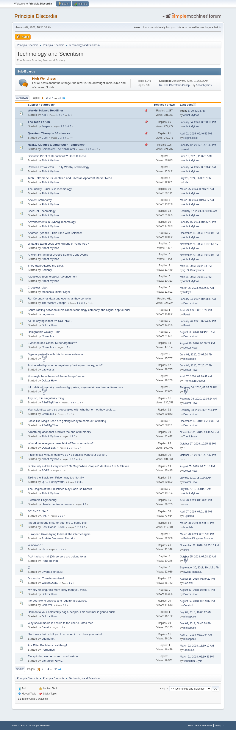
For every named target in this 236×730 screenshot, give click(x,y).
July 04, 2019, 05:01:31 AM (195, 489)
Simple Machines (41, 725)
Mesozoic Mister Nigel (56, 291)
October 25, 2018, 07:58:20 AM (198, 556)
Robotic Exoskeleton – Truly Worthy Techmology (58, 167)
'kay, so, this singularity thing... (47, 398)
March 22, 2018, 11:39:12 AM (197, 645)
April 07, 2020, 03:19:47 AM (196, 376)
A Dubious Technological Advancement (52, 276)
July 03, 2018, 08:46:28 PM (195, 623)
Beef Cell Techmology (42, 211)
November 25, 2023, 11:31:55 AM (199, 243)
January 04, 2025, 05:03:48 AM (198, 167)
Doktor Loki (49, 447)
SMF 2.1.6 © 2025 (21, 725)
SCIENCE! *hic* (38, 511)
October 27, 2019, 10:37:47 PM (198, 455)
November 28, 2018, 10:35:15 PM (199, 545)
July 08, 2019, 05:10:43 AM (195, 477)
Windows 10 (36, 545)
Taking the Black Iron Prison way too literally (56, 477)
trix (43, 549)
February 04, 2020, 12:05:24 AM (198, 398)
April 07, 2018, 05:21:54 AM (196, 634)
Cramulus (48, 336)
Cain (44, 137)
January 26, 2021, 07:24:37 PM (198, 321)
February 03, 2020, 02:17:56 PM (198, 410)
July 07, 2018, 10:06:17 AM (195, 612)
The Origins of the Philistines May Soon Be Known (60, 489)
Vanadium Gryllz (52, 660)
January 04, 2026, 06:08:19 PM (198, 122)
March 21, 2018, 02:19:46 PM (197, 656)
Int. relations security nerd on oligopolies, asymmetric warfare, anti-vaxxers (75, 387)
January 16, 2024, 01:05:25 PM (198, 222)
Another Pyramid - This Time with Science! (55, 233)
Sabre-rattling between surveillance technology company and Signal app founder (79, 310)
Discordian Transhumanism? (46, 578)
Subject (33, 104)
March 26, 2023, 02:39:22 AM (197, 287)
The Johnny (190, 436)
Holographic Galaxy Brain (44, 331)
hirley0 (187, 292)
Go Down (22, 98)
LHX (185, 182)
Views (171, 104)
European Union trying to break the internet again (59, 534)
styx (185, 504)
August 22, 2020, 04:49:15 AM (197, 332)
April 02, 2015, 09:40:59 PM (196, 133)
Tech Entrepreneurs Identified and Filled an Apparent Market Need (70, 178)
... (56, 97)
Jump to (164, 688)
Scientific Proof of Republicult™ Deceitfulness (57, 156)
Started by (48, 104)
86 (69, 115)
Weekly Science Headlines (46, 110)
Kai (44, 114)
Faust (186, 314)
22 (59, 97)
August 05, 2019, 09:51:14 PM (197, 466)
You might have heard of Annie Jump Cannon (57, 376)
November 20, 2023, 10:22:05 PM (199, 254)
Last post (188, 104)
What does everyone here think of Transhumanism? (61, 443)
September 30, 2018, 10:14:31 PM (199, 567)
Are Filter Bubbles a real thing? (47, 645)
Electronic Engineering (42, 500)
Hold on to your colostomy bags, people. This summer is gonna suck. (72, 612)
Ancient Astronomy (40, 200)
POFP (45, 470)
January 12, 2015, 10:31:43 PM (198, 145)
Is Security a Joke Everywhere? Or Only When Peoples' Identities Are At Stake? (78, 466)
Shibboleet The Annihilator (58, 149)
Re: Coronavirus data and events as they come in (59, 298)
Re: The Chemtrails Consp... (175, 85)
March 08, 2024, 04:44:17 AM (197, 200)
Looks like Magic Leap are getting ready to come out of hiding (67, 421)
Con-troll (188, 583)
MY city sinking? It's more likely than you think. (57, 589)
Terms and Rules (204, 725)
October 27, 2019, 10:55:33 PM (198, 443)
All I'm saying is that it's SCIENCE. (50, 321)
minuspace (189, 358)
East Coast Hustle (53, 527)
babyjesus (48, 369)
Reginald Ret (190, 137)
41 (89, 303)
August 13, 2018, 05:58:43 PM (197, 589)
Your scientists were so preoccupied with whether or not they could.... (72, 409)
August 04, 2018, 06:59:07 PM (197, 601)
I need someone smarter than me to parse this (57, 522)
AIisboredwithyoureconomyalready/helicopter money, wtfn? (65, 365)
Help (190, 725)
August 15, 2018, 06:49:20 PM (197, 578)
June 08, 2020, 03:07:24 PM (196, 354)
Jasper (46, 126)
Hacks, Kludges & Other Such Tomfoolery (56, 144)
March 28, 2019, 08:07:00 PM (197, 534)
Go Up (20, 669)
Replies (159, 104)
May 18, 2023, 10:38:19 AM (196, 276)
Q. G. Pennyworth (193, 270)
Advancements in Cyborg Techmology (52, 222)
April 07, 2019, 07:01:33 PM (196, 511)
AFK (44, 515)
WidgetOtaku (50, 582)
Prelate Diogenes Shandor (58, 538)
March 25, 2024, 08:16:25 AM (197, 189)
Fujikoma (188, 515)
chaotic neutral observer (57, 504)
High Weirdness (44, 78)
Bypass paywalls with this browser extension (56, 354)
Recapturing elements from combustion (53, 656)
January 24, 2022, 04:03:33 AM (198, 299)
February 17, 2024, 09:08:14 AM (198, 211)
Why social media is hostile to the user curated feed (60, 623)
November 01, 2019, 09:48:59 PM (199, 432)
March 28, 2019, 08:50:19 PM (197, 523)
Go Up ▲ (219, 725)
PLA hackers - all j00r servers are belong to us (57, 556)
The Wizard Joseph (54, 302)
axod (186, 149)
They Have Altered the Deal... (46, 265)
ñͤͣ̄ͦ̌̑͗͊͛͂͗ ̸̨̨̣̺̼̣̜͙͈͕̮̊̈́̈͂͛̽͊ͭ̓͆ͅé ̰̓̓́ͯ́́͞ (44, 358)
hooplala (188, 527)
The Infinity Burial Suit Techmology (50, 189)
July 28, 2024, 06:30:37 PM (195, 178)
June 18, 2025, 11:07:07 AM (196, 156)
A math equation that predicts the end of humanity (59, 432)
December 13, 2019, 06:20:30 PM (199, 421)
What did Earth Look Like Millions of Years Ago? (58, 243)
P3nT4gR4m (50, 402)
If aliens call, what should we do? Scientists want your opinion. (67, 454)
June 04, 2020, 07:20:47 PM (196, 365)
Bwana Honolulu (52, 571)
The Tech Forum (39, 121)
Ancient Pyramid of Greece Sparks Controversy (58, 254)
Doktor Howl (190, 303)
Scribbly (47, 270)
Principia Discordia (35, 16)
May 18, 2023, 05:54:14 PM (196, 265)
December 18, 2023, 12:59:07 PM (199, 233)
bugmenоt (48, 314)
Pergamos (48, 649)
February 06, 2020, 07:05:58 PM (198, 387)
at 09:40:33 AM (192, 110)
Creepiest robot (37, 287)
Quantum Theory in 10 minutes (49, 133)
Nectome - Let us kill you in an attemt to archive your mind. (65, 634)
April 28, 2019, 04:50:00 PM (196, 500)
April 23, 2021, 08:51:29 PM (196, 310)
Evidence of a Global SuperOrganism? (52, 342)
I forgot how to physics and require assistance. (57, 600)
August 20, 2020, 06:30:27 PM (197, 343)
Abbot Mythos (204, 85)
